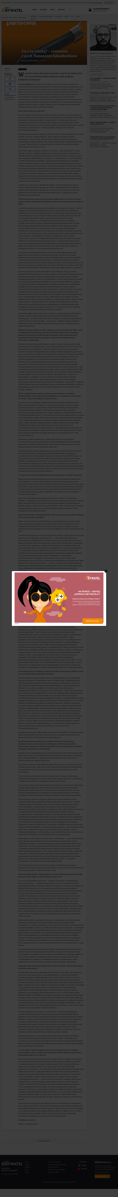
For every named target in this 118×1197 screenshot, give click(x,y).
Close (106, 571)
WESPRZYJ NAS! (92, 621)
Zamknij (17, 623)
